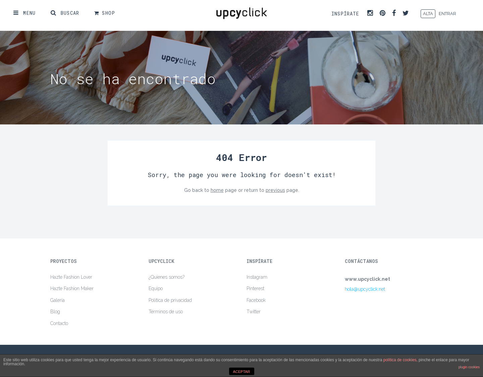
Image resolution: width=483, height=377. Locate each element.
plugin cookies (469, 367)
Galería (57, 300)
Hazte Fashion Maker (72, 288)
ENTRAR (447, 13)
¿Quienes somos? (166, 277)
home (217, 190)
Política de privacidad (170, 300)
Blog (55, 311)
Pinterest (255, 288)
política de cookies (400, 360)
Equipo (156, 288)
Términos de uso (166, 311)
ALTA (428, 13)
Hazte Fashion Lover (71, 277)
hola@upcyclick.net (365, 289)
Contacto (59, 323)
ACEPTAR (241, 372)
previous (275, 190)
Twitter (254, 311)
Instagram (257, 277)
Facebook (256, 300)
